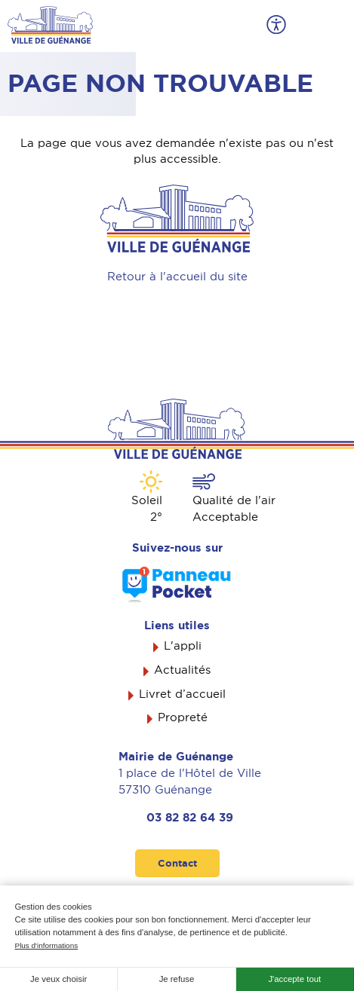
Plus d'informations (46, 945)
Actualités (182, 670)
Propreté (183, 717)
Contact (177, 863)
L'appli (183, 646)
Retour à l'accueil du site (177, 276)
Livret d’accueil (182, 694)
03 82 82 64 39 (189, 817)
